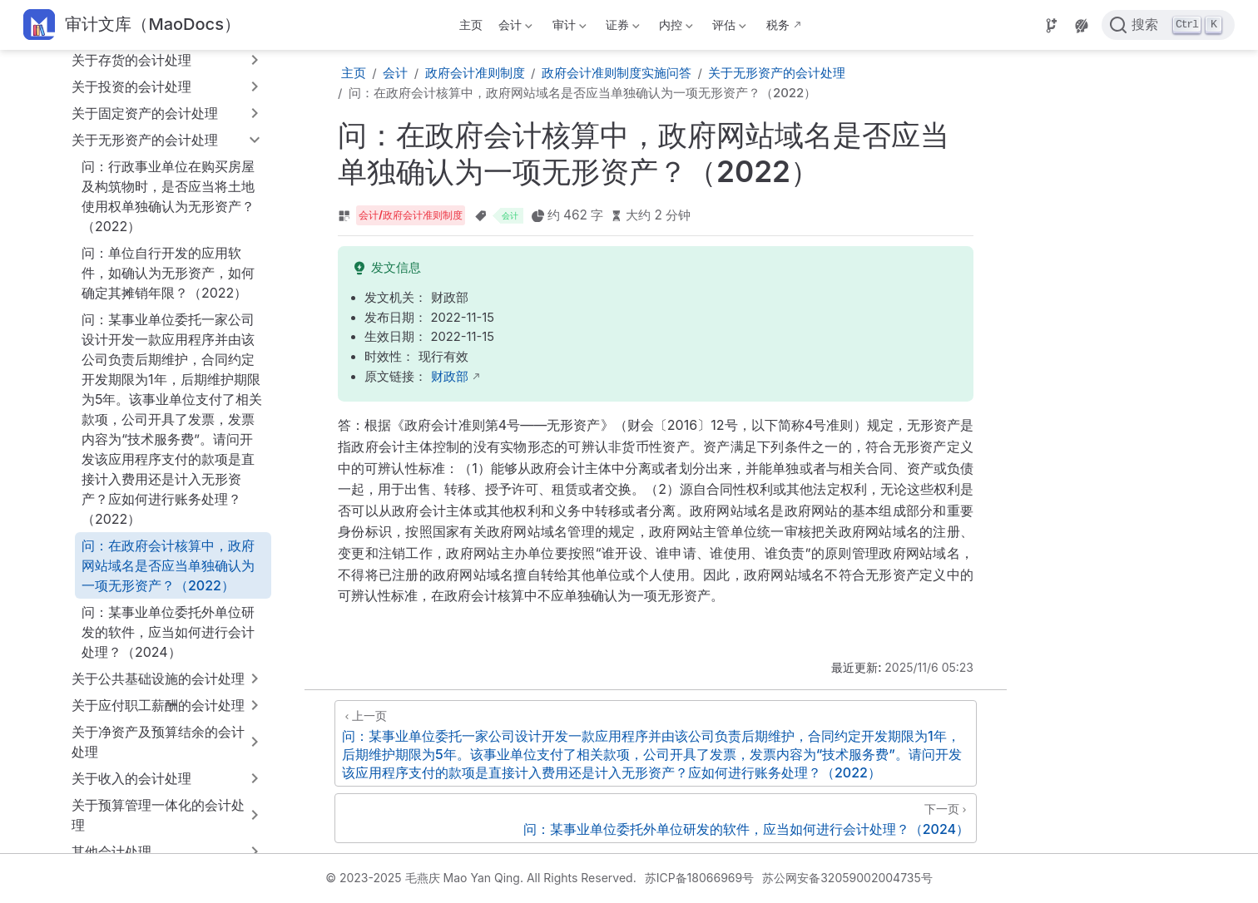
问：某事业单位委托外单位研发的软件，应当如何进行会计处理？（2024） (168, 632)
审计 (567, 27)
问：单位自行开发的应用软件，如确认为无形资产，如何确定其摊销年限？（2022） (168, 272)
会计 (514, 27)
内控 (674, 27)
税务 (778, 24)
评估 (728, 27)
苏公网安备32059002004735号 (847, 878)
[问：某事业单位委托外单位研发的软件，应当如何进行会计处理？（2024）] (655, 818)
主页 (471, 24)
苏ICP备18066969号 (700, 878)
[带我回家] (131, 25)
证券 (620, 27)
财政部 (449, 376)
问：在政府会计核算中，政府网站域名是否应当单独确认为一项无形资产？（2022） (168, 565)
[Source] (1051, 25)
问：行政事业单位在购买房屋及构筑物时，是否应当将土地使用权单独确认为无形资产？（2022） (168, 196)
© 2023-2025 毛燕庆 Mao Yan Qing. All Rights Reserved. (480, 878)
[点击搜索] (1168, 25)
